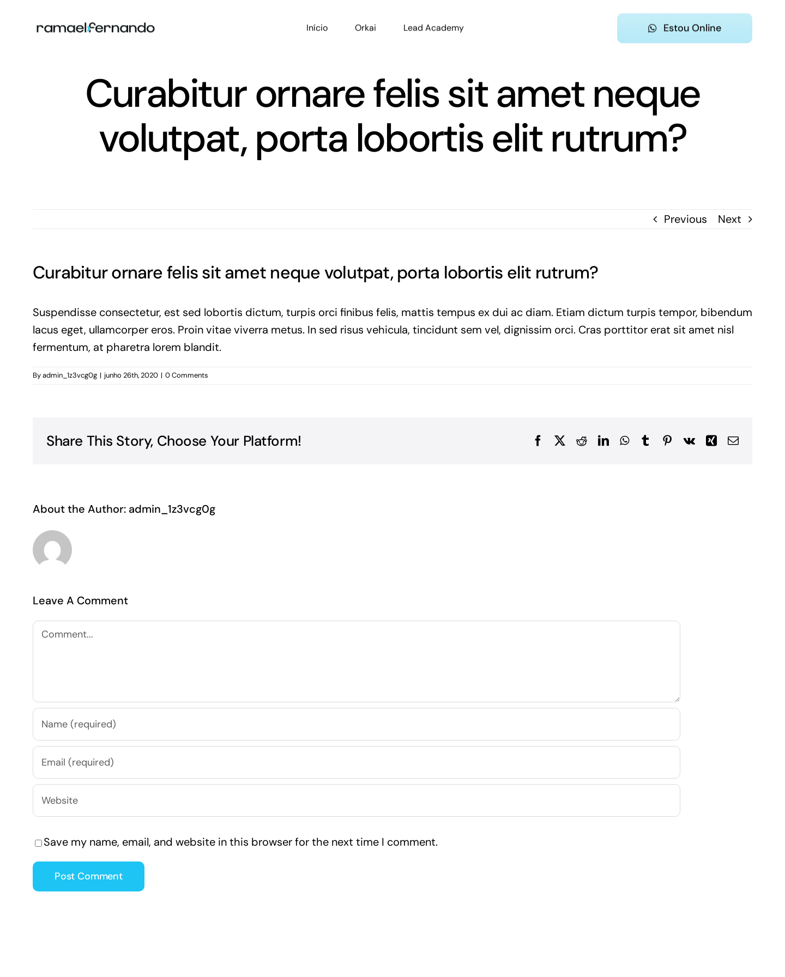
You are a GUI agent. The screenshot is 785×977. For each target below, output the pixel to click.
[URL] (356, 800)
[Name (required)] (356, 724)
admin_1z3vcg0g (70, 375)
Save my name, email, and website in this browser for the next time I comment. (241, 842)
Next (729, 219)
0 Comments (186, 375)
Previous (685, 219)
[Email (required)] (356, 762)
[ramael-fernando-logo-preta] (96, 18)
